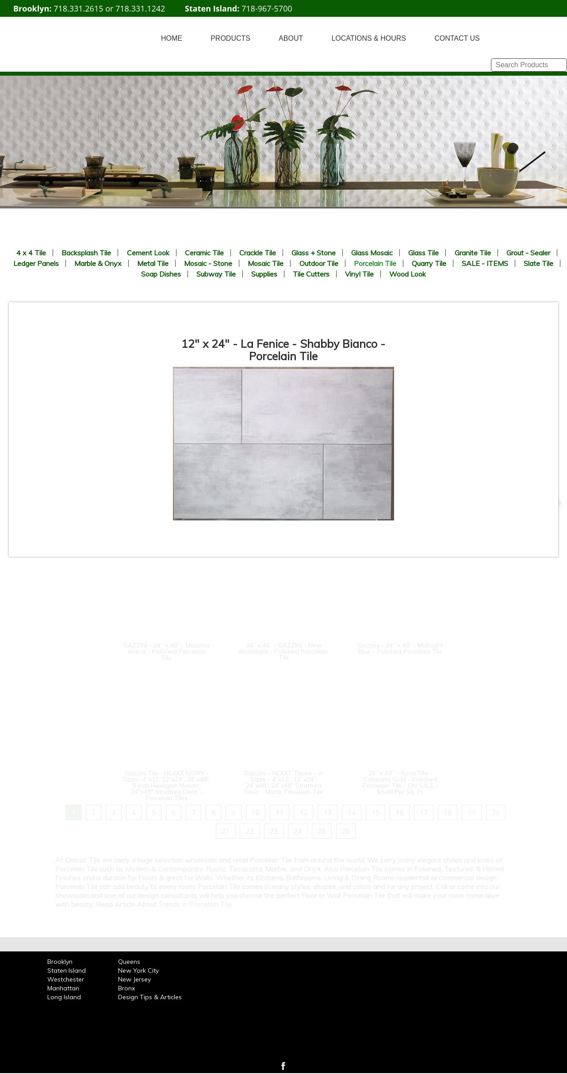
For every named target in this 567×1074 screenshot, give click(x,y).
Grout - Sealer (528, 252)
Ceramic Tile (204, 252)
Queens (129, 962)
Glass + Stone (313, 252)
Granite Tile (473, 252)
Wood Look (407, 273)
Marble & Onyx (98, 263)
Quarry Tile (429, 263)
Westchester (65, 979)
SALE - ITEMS (485, 263)
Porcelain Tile (375, 263)
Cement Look (148, 252)
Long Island (64, 997)
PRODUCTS (230, 38)
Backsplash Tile (86, 252)
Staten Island (66, 970)
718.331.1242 (140, 8)
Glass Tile (423, 252)
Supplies (264, 273)
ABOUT (291, 38)
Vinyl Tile (359, 273)
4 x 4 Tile (31, 252)
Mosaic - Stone (208, 263)
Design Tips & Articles (150, 997)
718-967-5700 (266, 8)
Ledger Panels (36, 263)
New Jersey (134, 979)
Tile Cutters (311, 273)
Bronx (126, 988)
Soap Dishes (161, 273)
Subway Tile (216, 273)
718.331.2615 (78, 8)
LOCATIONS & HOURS (368, 38)
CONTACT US (457, 38)
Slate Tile (538, 263)
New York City (138, 970)
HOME (171, 38)
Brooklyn (60, 962)
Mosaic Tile (266, 263)
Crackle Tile (257, 252)
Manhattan (63, 988)
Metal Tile (153, 263)
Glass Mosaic (372, 252)
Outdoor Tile (318, 263)
